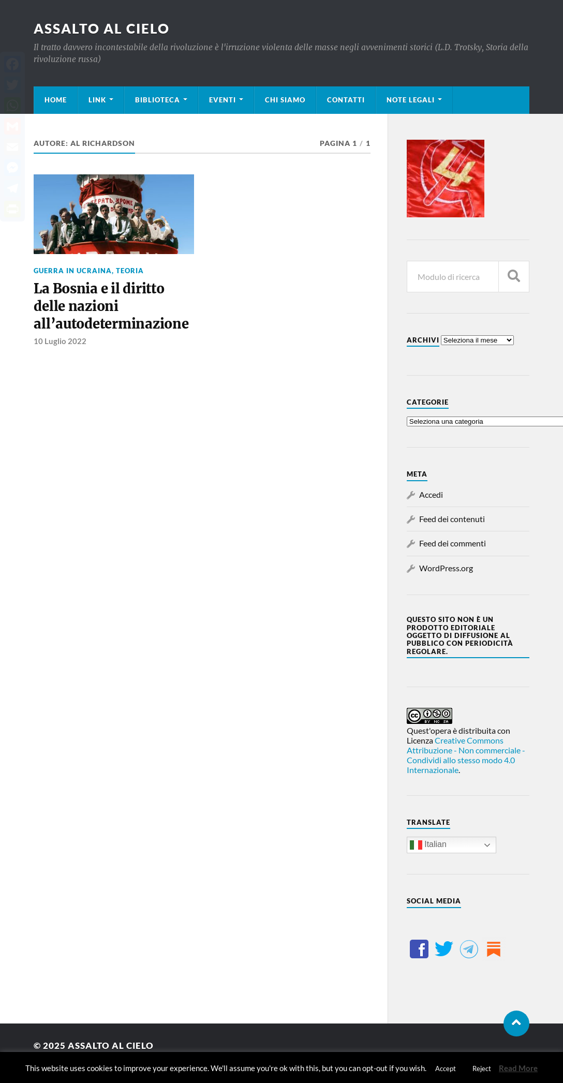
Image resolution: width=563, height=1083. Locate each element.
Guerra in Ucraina (73, 270)
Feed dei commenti (452, 543)
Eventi (222, 100)
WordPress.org (446, 568)
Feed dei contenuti (452, 519)
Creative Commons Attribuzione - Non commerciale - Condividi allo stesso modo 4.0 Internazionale (466, 755)
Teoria (130, 270)
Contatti (346, 100)
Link (97, 100)
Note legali (411, 100)
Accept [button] (445, 1068)
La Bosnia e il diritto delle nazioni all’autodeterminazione (111, 306)
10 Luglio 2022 (60, 341)
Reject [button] (481, 1068)
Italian (428, 845)
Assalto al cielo (102, 28)
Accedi (431, 494)
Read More (518, 1068)
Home (56, 100)
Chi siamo (285, 100)
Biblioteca (157, 100)
